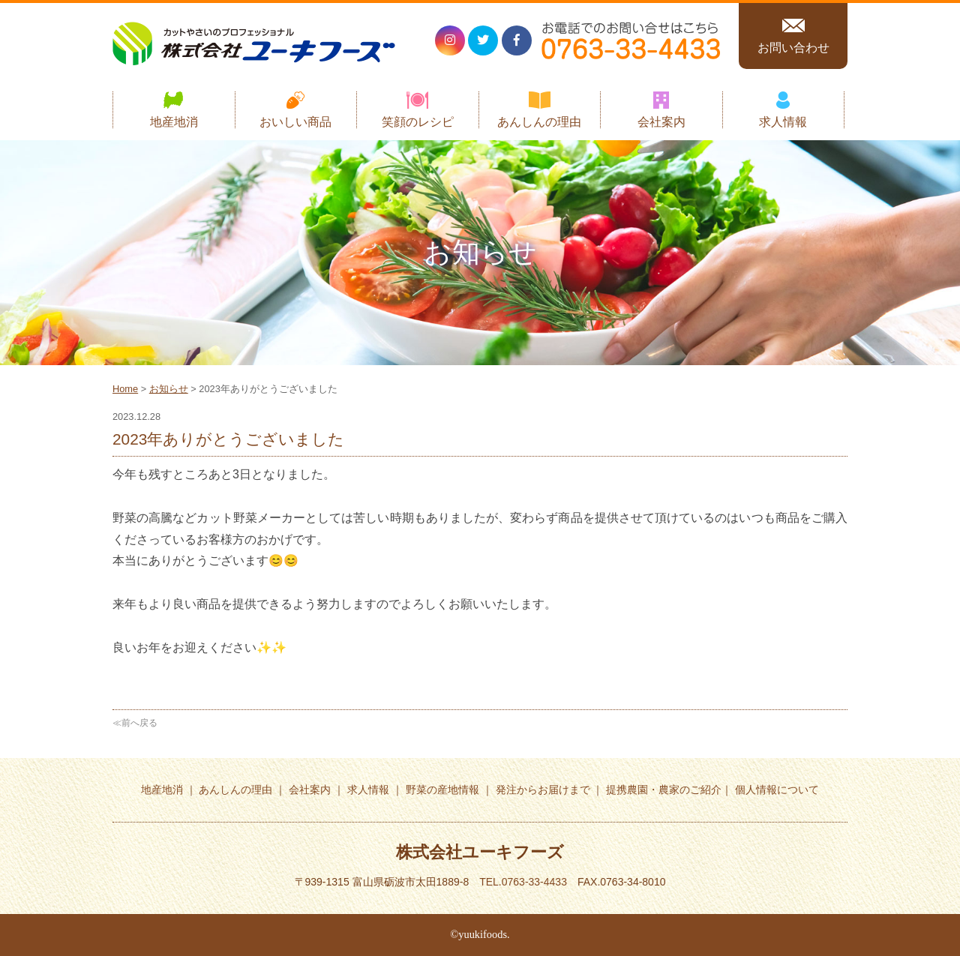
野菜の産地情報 (442, 790)
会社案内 (662, 121)
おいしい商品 (296, 121)
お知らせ (168, 388)
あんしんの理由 (539, 121)
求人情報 (783, 121)
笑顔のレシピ (418, 121)
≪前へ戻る (135, 723)
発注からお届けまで (543, 790)
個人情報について (777, 790)
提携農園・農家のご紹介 (664, 790)
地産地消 (174, 121)
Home (125, 388)
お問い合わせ (794, 47)
